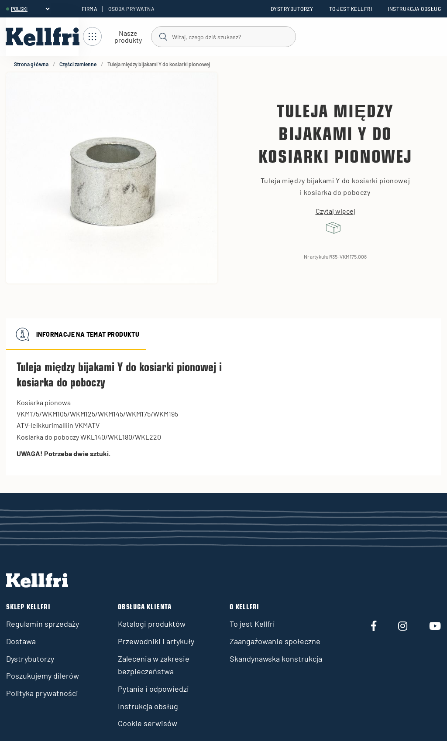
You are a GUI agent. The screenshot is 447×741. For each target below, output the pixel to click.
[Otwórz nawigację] (117, 37)
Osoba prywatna (131, 9)
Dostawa (21, 641)
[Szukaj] (223, 36)
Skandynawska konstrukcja (276, 658)
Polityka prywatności (42, 693)
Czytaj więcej (335, 211)
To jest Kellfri (350, 9)
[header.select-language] (30, 8)
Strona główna (31, 64)
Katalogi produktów (152, 623)
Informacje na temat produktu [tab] (76, 334)
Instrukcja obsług (414, 9)
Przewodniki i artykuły (156, 641)
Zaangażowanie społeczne (275, 641)
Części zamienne (77, 64)
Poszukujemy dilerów (42, 675)
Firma (89, 9)
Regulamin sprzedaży (42, 623)
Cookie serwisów (147, 723)
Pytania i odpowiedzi (153, 688)
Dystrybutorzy (292, 9)
